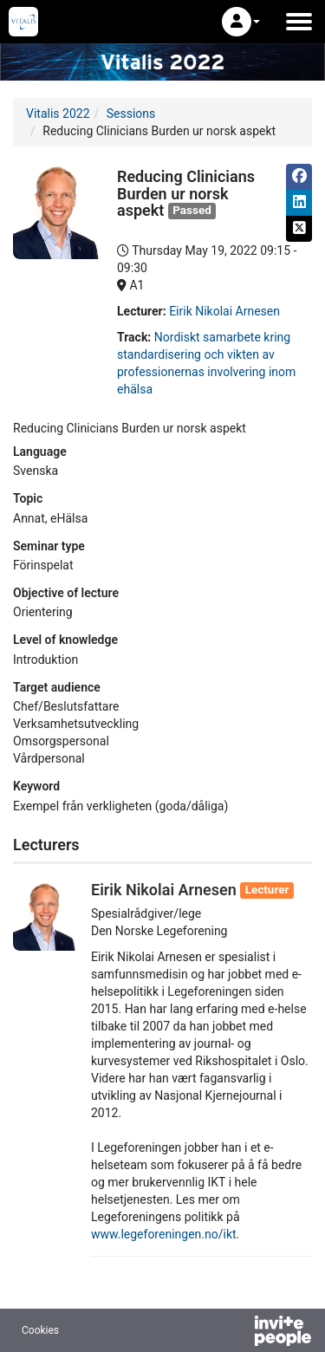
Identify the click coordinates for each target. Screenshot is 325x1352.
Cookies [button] (40, 1330)
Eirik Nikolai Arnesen (224, 311)
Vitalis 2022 (58, 113)
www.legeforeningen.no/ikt (164, 1234)
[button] (241, 21)
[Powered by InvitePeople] (237, 1333)
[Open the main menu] (299, 21)
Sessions (131, 113)
